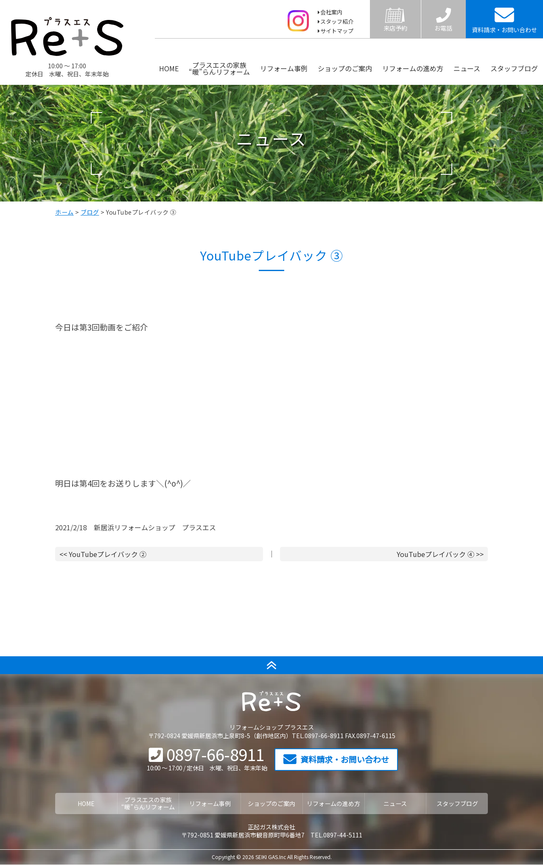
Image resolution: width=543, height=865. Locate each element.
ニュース (466, 68)
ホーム (64, 212)
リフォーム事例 (284, 68)
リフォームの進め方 (412, 68)
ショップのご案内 (345, 68)
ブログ (90, 212)
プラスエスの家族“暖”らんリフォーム (219, 68)
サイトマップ (336, 31)
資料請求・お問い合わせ (336, 759)
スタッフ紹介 (336, 21)
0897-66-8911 (207, 754)
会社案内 (331, 12)
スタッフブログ (514, 68)
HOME (169, 68)
